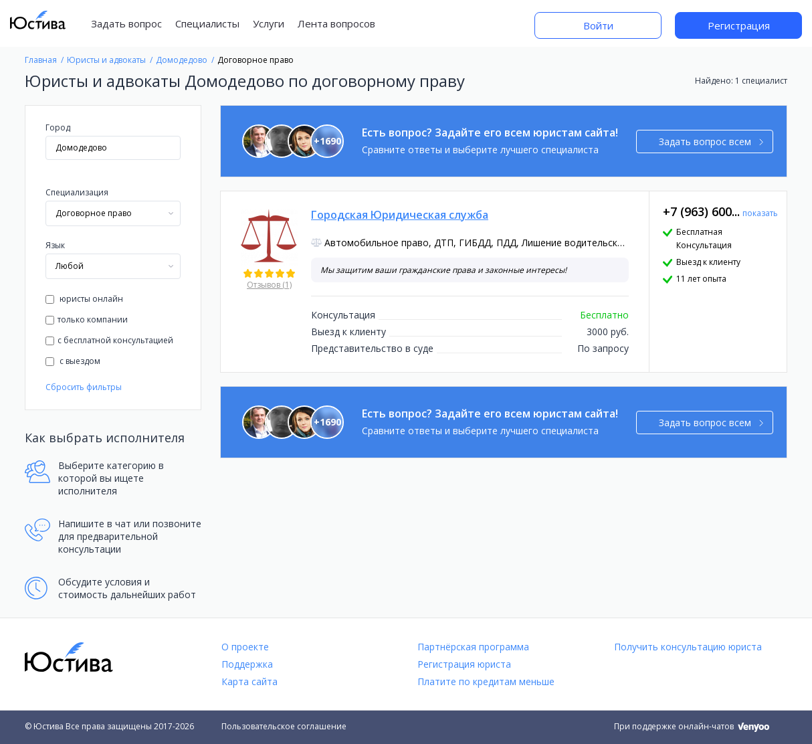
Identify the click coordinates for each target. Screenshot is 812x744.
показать (760, 213)
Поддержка (247, 664)
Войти (598, 25)
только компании (86, 319)
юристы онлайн (84, 298)
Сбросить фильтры (83, 387)
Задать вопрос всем (711, 141)
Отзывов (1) (269, 284)
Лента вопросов (336, 23)
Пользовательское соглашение (283, 726)
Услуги (268, 23)
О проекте (245, 646)
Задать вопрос (126, 23)
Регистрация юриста (464, 664)
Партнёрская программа (473, 646)
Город (57, 127)
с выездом (72, 361)
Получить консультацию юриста (688, 646)
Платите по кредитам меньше (485, 681)
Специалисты (207, 23)
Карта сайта (249, 681)
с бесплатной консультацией (109, 340)
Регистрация (739, 25)
